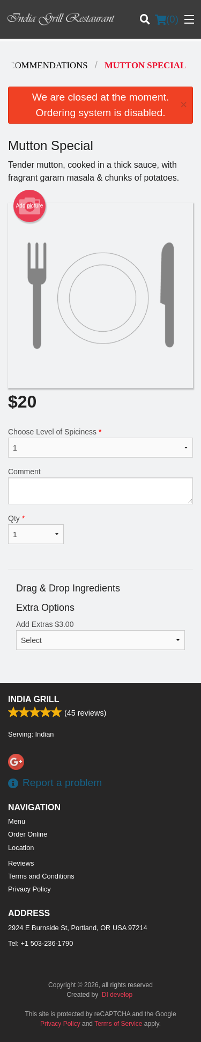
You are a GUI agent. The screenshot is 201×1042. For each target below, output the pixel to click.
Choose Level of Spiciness (100, 442)
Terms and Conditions (41, 876)
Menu (16, 821)
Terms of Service (118, 1023)
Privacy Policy (29, 889)
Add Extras (100, 635)
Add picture (29, 206)
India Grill (33, 699)
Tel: (40, 943)
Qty (36, 529)
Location (21, 848)
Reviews (21, 863)
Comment (100, 485)
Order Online (27, 834)
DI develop (117, 994)
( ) (166, 19)
